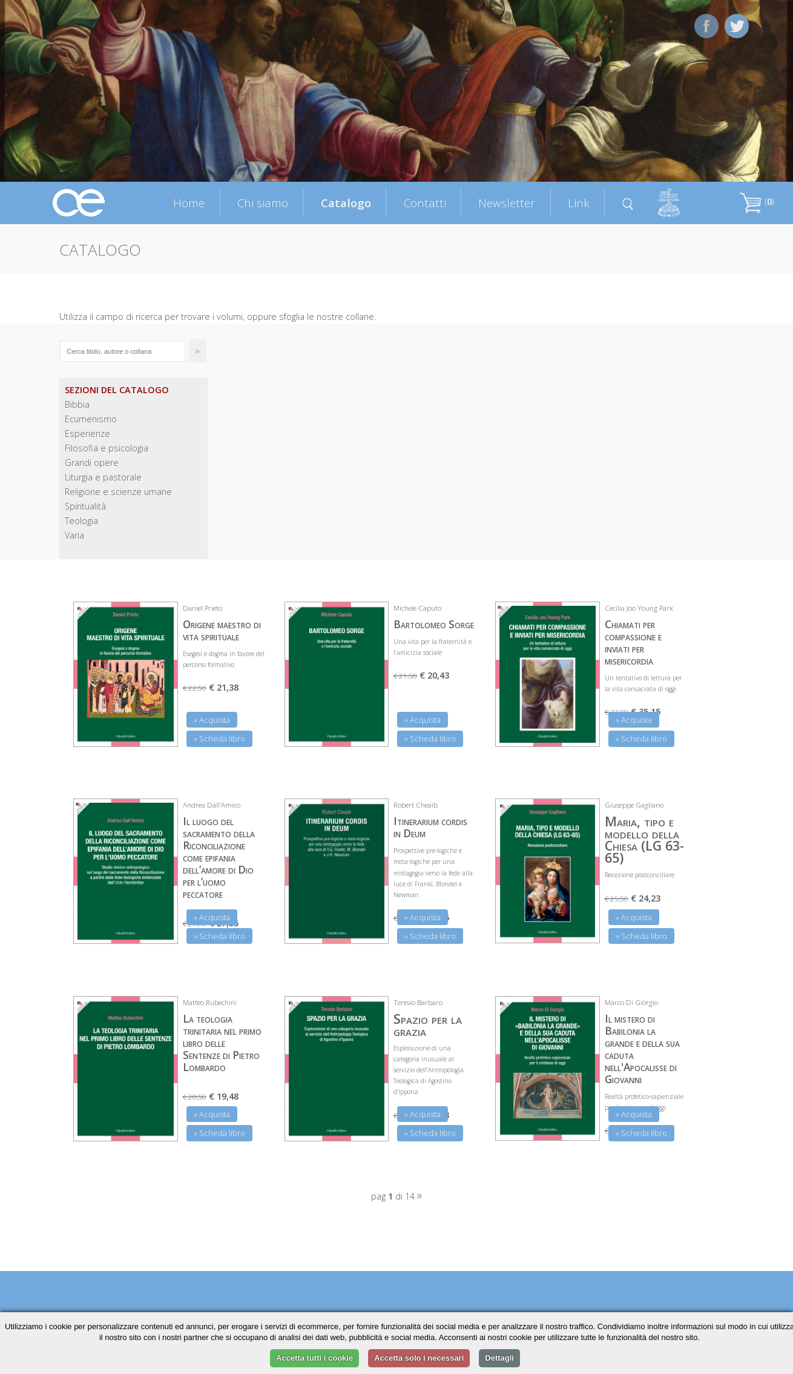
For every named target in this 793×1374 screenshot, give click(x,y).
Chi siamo (262, 202)
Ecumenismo (91, 419)
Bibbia (77, 404)
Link (579, 202)
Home (189, 202)
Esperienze (87, 433)
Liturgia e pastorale (103, 477)
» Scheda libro (219, 738)
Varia (74, 535)
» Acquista (212, 719)
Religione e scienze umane (118, 491)
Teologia (81, 520)
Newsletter (506, 202)
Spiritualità (85, 506)
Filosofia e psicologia (106, 448)
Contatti (425, 202)
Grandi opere (92, 462)
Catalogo (346, 202)
